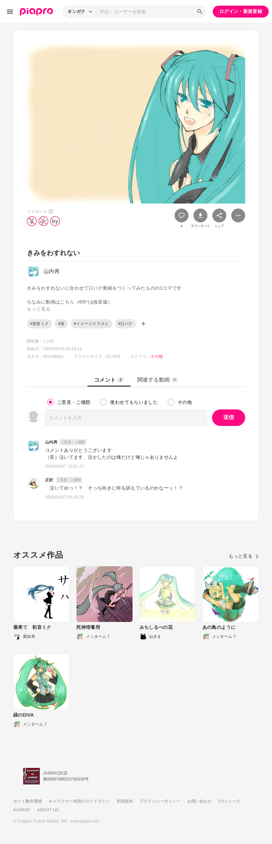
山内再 (51, 442)
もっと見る (244, 556)
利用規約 (125, 801)
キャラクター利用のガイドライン (79, 801)
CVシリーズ (229, 801)
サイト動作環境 (27, 801)
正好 (49, 480)
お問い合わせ (199, 801)
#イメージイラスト (91, 323)
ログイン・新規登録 (240, 11)
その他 (156, 356)
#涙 (61, 323)
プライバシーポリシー (160, 801)
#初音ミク (39, 323)
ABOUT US (48, 810)
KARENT (21, 810)
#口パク (125, 323)
